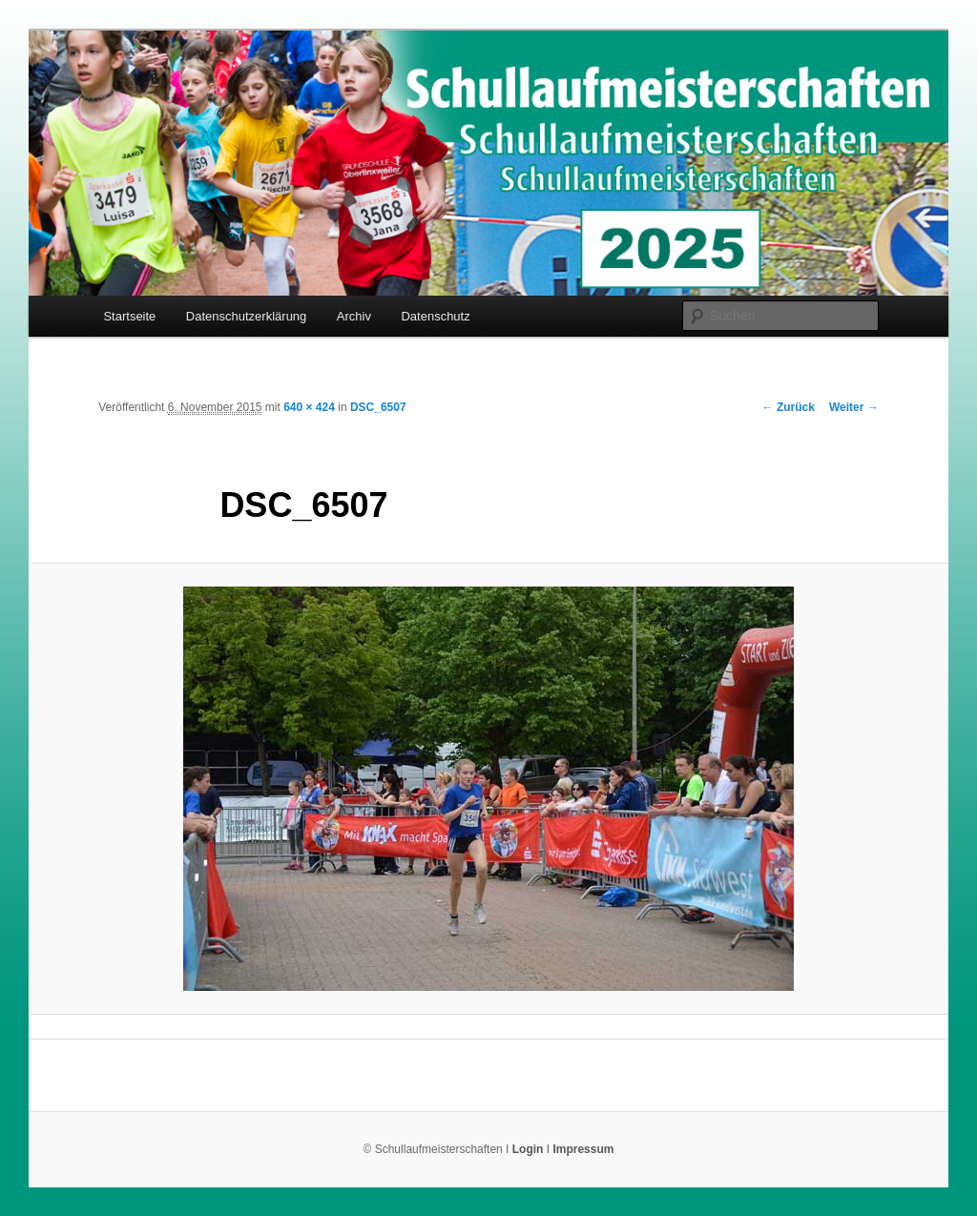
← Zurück (788, 407)
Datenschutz (435, 316)
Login (528, 1149)
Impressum (582, 1149)
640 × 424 (309, 407)
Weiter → (854, 407)
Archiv (354, 316)
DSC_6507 (378, 407)
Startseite (129, 316)
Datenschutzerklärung (246, 316)
